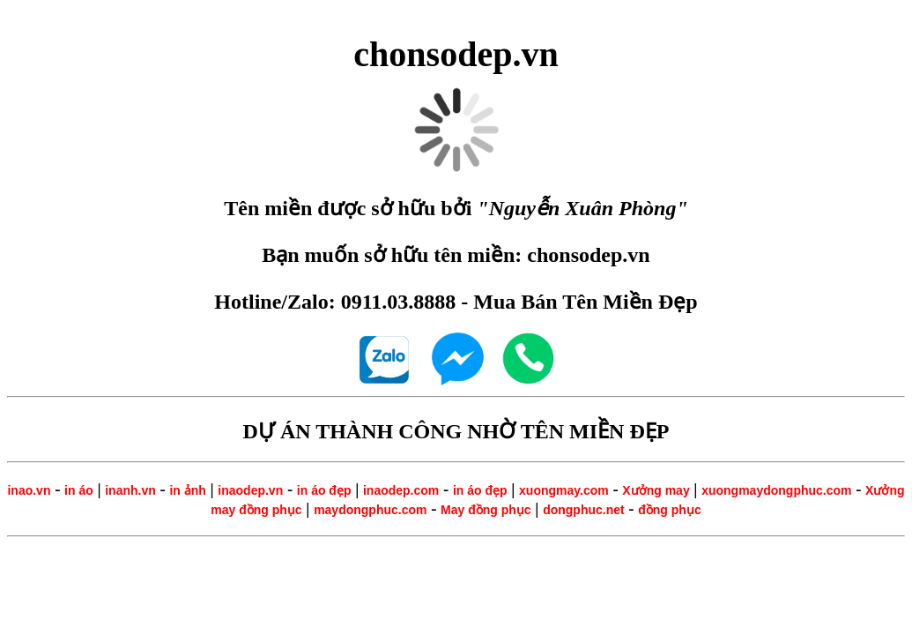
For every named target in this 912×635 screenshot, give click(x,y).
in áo (78, 490)
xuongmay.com (564, 490)
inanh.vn (130, 490)
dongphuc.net (584, 510)
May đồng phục (486, 510)
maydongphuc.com (370, 510)
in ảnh (187, 490)
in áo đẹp (324, 490)
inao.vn (28, 490)
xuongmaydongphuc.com (776, 490)
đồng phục (669, 510)
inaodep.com (401, 490)
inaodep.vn (250, 490)
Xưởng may (655, 490)
